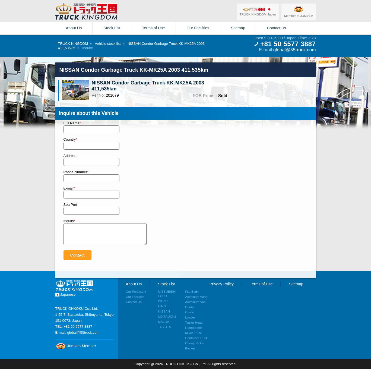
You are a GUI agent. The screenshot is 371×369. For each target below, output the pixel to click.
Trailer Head (193, 322)
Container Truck (196, 338)
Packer (190, 348)
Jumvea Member (75, 346)
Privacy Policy (222, 284)
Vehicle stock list (108, 44)
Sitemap (238, 28)
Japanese (65, 294)
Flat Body (191, 291)
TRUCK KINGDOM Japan (258, 11)
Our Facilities (198, 28)
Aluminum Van (195, 302)
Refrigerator (193, 327)
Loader (190, 317)
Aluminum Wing (196, 296)
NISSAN (164, 311)
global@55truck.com (294, 49)
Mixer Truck (193, 333)
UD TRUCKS (167, 316)
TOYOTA (164, 327)
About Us (74, 28)
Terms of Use (153, 28)
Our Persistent (136, 291)
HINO (162, 306)
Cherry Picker (194, 343)
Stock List (111, 28)
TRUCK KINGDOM (73, 44)
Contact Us (276, 28)
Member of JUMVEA (298, 11)
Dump (189, 307)
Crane (189, 312)
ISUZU (162, 301)
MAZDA (163, 321)
